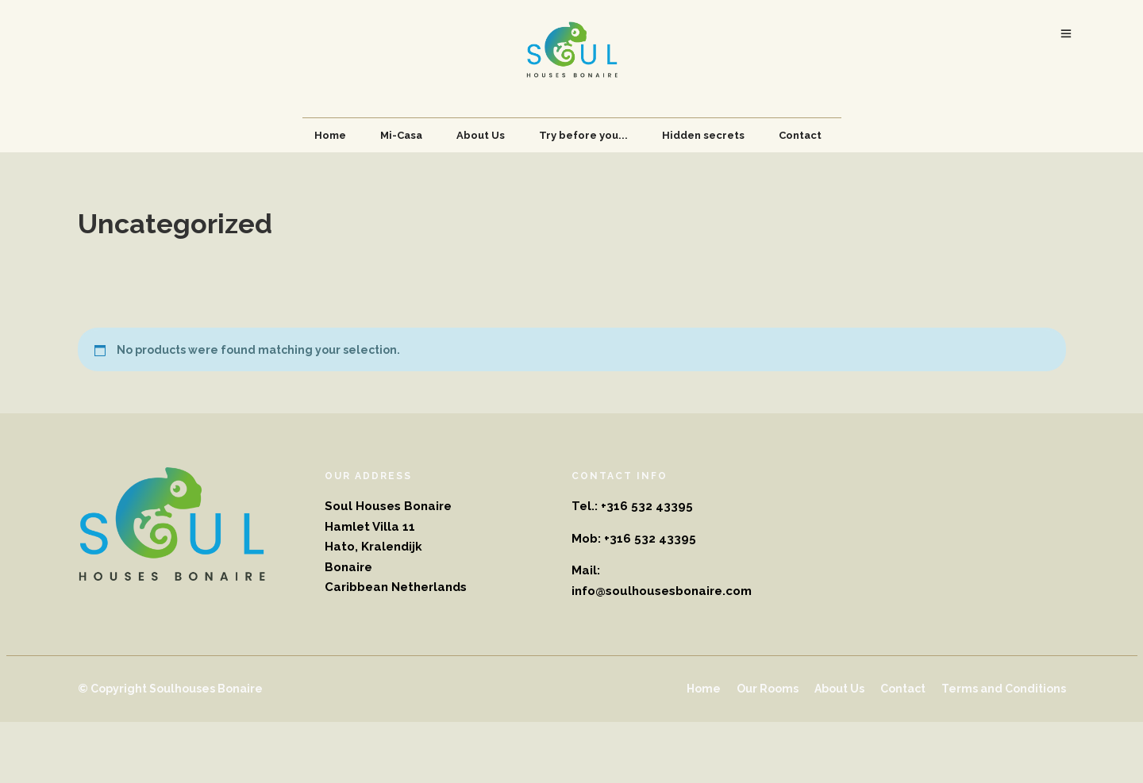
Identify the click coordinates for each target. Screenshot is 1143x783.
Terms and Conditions (1003, 688)
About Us (480, 135)
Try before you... (583, 135)
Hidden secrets (703, 135)
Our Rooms (768, 688)
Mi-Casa (401, 135)
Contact (800, 135)
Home (330, 135)
